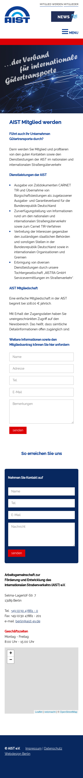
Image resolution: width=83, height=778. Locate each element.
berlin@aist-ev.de (27, 621)
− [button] (10, 660)
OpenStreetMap (68, 712)
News (64, 16)
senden (18, 430)
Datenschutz (53, 748)
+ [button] (10, 653)
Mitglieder (71, 4)
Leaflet (38, 712)
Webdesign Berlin (17, 754)
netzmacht (50, 712)
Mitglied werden (51, 4)
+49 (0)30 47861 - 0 (24, 611)
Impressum (33, 748)
